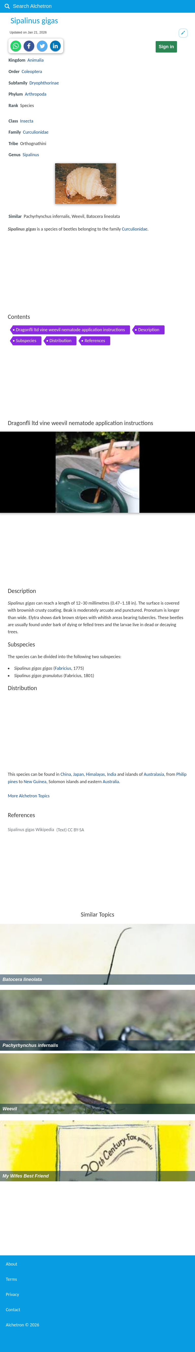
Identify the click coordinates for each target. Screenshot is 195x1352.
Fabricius (63, 668)
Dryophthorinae (44, 83)
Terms (11, 1279)
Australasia (154, 774)
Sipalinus (31, 154)
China (65, 774)
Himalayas (95, 774)
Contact (13, 1309)
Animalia (35, 60)
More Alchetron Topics (29, 796)
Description (148, 329)
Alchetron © (22, 1325)
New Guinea (35, 781)
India (111, 774)
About (11, 1264)
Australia (111, 781)
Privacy (12, 1294)
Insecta (26, 121)
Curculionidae (36, 132)
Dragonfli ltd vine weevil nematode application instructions (70, 329)
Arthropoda (35, 94)
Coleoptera (32, 71)
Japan (78, 774)
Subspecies (26, 340)
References (95, 340)
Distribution (60, 340)
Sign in (166, 46)
